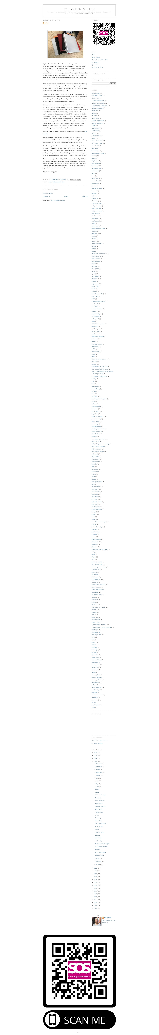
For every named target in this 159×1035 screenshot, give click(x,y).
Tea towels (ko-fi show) (98, 607)
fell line (94, 289)
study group (95, 592)
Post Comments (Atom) (58, 200)
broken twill (95, 183)
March (98, 859)
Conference (95, 216)
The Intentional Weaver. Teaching (101, 627)
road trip (94, 504)
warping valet (95, 665)
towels (93, 642)
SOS (93, 559)
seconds (94, 524)
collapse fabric (96, 206)
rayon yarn (95, 489)
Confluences (95, 221)
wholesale (94, 692)
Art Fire (94, 133)
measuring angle (96, 426)
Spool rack (95, 574)
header (94, 341)
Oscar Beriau (95, 459)
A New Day (98, 841)
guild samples (96, 331)
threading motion (96, 634)
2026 (95, 752)
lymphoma (95, 409)
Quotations (95, 65)
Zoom (93, 707)
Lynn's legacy (95, 411)
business (94, 193)
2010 (95, 902)
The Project (95, 630)
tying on (94, 652)
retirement (94, 499)
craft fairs (94, 233)
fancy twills (95, 286)
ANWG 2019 (95, 128)
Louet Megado (96, 406)
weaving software (97, 677)
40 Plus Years (99, 812)
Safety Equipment (100, 806)
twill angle (95, 650)
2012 (95, 897)
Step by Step (98, 803)
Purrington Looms (97, 481)
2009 (95, 905)
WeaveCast (95, 670)
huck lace (94, 361)
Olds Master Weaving (98, 451)
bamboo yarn (95, 151)
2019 (95, 876)
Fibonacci (94, 291)
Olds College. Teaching (98, 446)
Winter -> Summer (100, 795)
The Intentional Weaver (98, 624)
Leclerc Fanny (96, 389)
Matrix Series (95, 421)
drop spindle (95, 268)
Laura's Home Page (97, 743)
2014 (95, 891)
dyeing (94, 274)
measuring (95, 424)
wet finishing (95, 690)
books (93, 173)
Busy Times (98, 809)
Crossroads (98, 838)
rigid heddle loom (97, 502)
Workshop (94, 697)
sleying (94, 557)
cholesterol (95, 201)
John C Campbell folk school (100, 369)
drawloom (94, 266)
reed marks (95, 494)
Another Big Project (97, 123)
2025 (95, 755)
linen (93, 394)
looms (93, 401)
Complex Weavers (97, 211)
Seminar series (96, 532)
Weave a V (95, 667)
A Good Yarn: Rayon (98, 100)
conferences (95, 218)
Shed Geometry (99, 832)
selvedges (94, 529)
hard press (94, 339)
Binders (97, 849)
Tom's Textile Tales (97, 67)
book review (95, 171)
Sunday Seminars (97, 594)
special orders (96, 569)
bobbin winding (96, 168)
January (98, 864)
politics (94, 476)
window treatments (97, 695)
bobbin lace (95, 166)
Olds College (95, 441)
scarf (93, 517)
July (97, 778)
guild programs (96, 329)
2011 (95, 899)
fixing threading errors (98, 301)
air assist (94, 115)
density (94, 251)
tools (93, 640)
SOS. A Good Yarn (97, 564)
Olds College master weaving (100, 444)
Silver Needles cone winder (99, 549)
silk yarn (94, 547)
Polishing (98, 818)
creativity (94, 241)
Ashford (94, 138)
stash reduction (96, 579)
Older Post (85, 196)
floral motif (95, 304)
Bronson (94, 186)
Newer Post (46, 196)
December (99, 764)
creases (94, 238)
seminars (94, 534)
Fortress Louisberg (97, 309)
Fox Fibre (94, 311)
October (98, 769)
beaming (94, 156)
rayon (93, 484)
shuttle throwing (96, 539)
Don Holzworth (96, 256)
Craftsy (94, 236)
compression (95, 213)
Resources (98, 798)
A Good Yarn (95, 98)
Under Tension (99, 855)
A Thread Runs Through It (99, 105)
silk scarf (94, 544)
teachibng (94, 609)
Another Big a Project (98, 120)
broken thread (96, 181)
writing (94, 702)
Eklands (94, 281)
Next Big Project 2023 (57, 182)
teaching (94, 612)
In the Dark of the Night (102, 844)
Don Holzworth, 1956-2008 (100, 60)
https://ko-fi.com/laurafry (99, 359)
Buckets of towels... (97, 188)
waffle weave (95, 657)
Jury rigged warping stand (99, 376)
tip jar (93, 637)
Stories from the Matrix (98, 584)
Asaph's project (96, 135)
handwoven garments (98, 336)
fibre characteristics (97, 294)
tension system (96, 619)
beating (94, 158)
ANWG (94, 125)
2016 (95, 885)
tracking (94, 645)
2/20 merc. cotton (97, 95)
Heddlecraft (95, 346)
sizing (93, 552)
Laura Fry (108, 917)
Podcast (94, 474)
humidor (94, 364)
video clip (94, 655)
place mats (95, 469)
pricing (94, 479)
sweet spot (95, 599)
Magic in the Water (97, 416)
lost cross (94, 404)
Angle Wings (95, 118)
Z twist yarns (95, 705)
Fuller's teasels (96, 316)
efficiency (94, 279)
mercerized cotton (97, 431)
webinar (94, 685)
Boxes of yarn (96, 178)
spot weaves (95, 577)
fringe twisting (96, 314)
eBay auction (95, 276)
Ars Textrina (95, 130)
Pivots (97, 815)
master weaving (96, 419)
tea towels (94, 604)
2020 (95, 874)
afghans (94, 113)
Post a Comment (48, 193)
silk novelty (95, 542)
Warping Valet (96, 57)
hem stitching (95, 351)
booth (93, 176)
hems (93, 356)
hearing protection (97, 344)
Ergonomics (95, 284)
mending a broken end (98, 429)
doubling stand (96, 261)
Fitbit (93, 299)
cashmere (94, 196)
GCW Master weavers (98, 324)
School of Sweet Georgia (99, 522)
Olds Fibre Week (96, 449)
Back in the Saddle (100, 852)
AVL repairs (95, 145)
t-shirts (94, 602)
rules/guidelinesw (97, 509)
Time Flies (98, 821)
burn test (94, 191)
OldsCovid (95, 454)
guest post (94, 326)
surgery (94, 597)
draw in (94, 264)
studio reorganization (98, 589)
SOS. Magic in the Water (99, 567)
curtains (94, 246)
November (99, 766)
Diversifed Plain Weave (98, 253)
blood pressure (96, 163)
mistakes (94, 436)
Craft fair (94, 231)
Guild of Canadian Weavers (99, 741)
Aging (97, 792)
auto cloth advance (97, 141)
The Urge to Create (100, 823)
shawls (94, 537)
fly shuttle (94, 306)
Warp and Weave (96, 660)
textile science (96, 622)
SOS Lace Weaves (97, 562)
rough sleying (95, 507)
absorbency (95, 110)
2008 (95, 908)
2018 (95, 879)
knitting (94, 379)
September (99, 772)
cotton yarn (95, 226)
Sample (94, 512)
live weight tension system (99, 399)
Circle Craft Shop (97, 203)
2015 (95, 888)
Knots (93, 381)
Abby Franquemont (97, 108)
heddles (94, 349)
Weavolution (95, 682)
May (97, 784)
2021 (95, 871)
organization (95, 456)
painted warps (96, 461)
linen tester (95, 396)
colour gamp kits (96, 208)
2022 (95, 868)
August (98, 775)
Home (66, 196)
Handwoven (95, 334)
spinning (94, 572)
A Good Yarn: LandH (98, 103)
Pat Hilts (94, 464)
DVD (93, 271)
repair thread (95, 496)
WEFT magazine (96, 687)
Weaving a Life (79, 9)
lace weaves (95, 386)
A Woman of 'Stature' (101, 846)
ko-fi (93, 384)
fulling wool (95, 319)
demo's (94, 248)
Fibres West (95, 296)
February (98, 861)
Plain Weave (95, 471)
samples (94, 514)
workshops (95, 700)
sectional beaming (97, 527)
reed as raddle (96, 492)
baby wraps (95, 148)
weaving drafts (96, 675)
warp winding (96, 662)
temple (94, 614)
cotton (93, 223)
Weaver (94, 672)
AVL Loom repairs (97, 143)
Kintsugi (97, 835)
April (97, 786)
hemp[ (93, 354)
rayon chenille (96, 486)
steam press (95, 582)
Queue (97, 829)
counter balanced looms (98, 228)
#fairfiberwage (96, 93)
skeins (93, 554)
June (97, 781)
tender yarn (95, 617)
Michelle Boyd (96, 434)
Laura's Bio (95, 62)
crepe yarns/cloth (96, 243)
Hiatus (97, 789)
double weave (96, 258)
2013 (95, 894)
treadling (94, 647)
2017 (95, 882)
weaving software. (97, 680)
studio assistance (96, 587)
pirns (93, 466)
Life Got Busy (99, 826)
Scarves (94, 519)
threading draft (96, 632)
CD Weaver (95, 198)
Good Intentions (99, 800)
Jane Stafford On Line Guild (100, 366)
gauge (93, 321)
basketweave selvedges (98, 153)
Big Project (95, 161)
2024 (95, 758)
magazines (95, 414)
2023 (95, 761)
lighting (94, 391)
